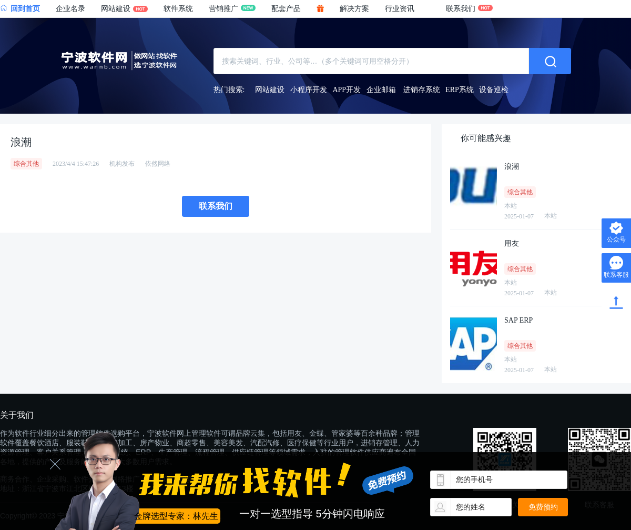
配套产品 (286, 8)
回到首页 (20, 8)
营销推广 (232, 8)
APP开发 (346, 90)
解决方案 (354, 8)
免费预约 (543, 507)
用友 (511, 243)
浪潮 (511, 167)
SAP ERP (518, 320)
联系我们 (469, 8)
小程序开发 (308, 90)
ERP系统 (459, 90)
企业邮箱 (381, 90)
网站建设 (124, 8)
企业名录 (70, 8)
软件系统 (178, 8)
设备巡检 (493, 90)
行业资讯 (399, 8)
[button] (407, 9)
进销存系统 (421, 90)
